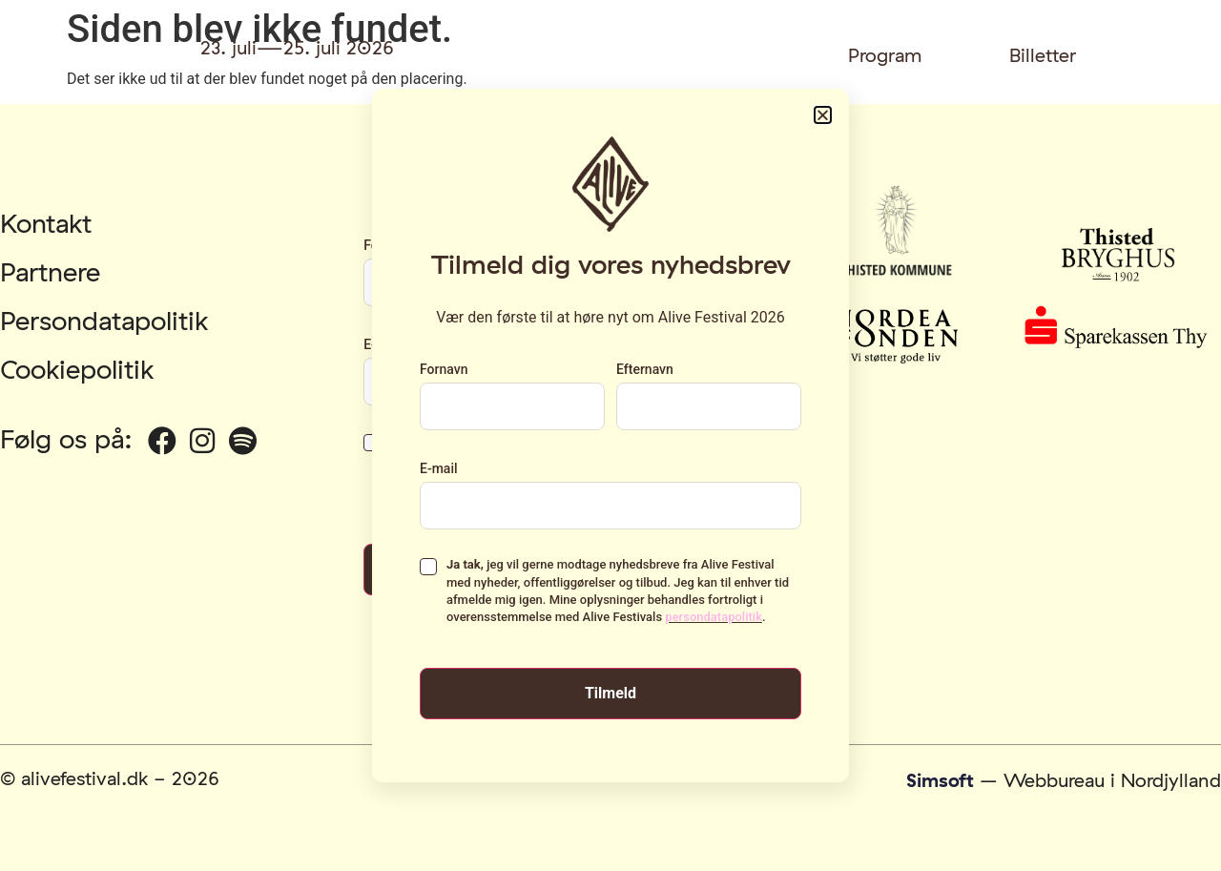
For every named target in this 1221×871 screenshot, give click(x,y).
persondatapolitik (713, 617)
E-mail (439, 468)
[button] (823, 115)
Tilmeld (610, 693)
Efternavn (644, 369)
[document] (610, 435)
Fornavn (443, 369)
